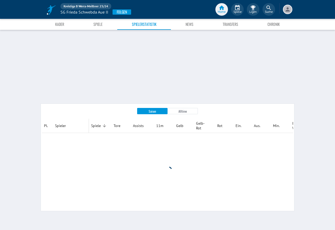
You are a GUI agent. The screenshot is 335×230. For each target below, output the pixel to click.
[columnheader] (47, 125)
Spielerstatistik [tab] (144, 24)
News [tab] (189, 24)
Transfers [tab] (230, 24)
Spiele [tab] (98, 24)
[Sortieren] (104, 125)
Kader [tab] (59, 24)
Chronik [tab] (273, 24)
